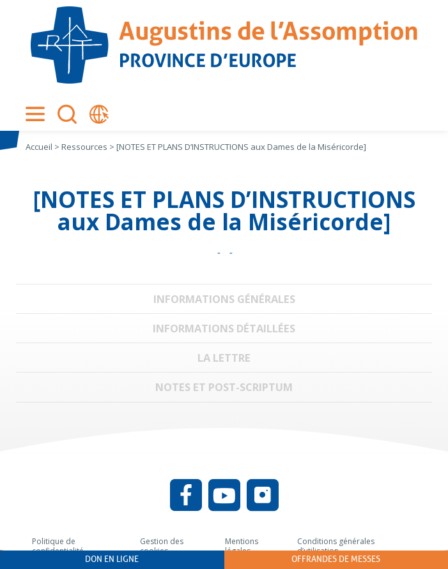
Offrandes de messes (335, 559)
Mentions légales (241, 546)
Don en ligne (112, 559)
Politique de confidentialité (58, 546)
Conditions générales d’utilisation (336, 546)
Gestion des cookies (161, 546)
